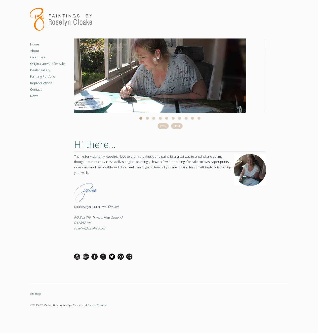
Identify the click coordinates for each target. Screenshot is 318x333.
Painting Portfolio (42, 76)
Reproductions (41, 83)
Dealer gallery (40, 70)
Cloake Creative (97, 305)
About (34, 50)
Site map (35, 294)
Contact (35, 89)
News (34, 96)
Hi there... (95, 144)
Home (34, 44)
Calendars (37, 57)
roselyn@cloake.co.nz (89, 228)
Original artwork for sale (47, 63)
